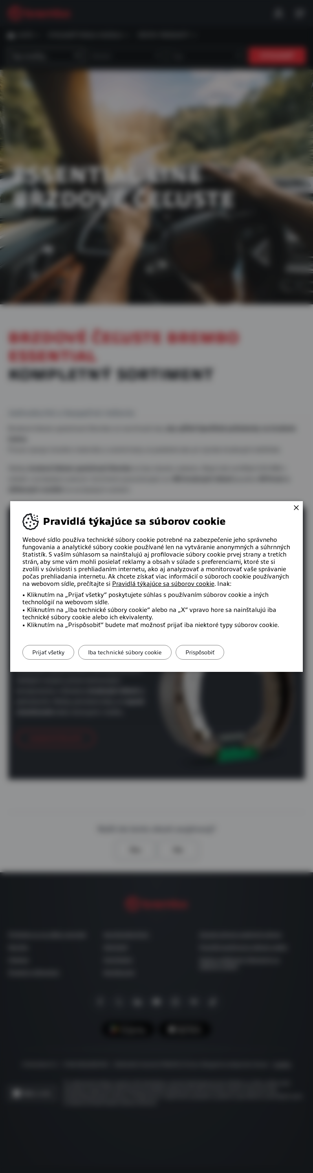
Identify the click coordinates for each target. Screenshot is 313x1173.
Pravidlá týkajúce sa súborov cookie (163, 584)
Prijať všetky (51, 652)
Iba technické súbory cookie (133, 652)
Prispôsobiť (214, 652)
